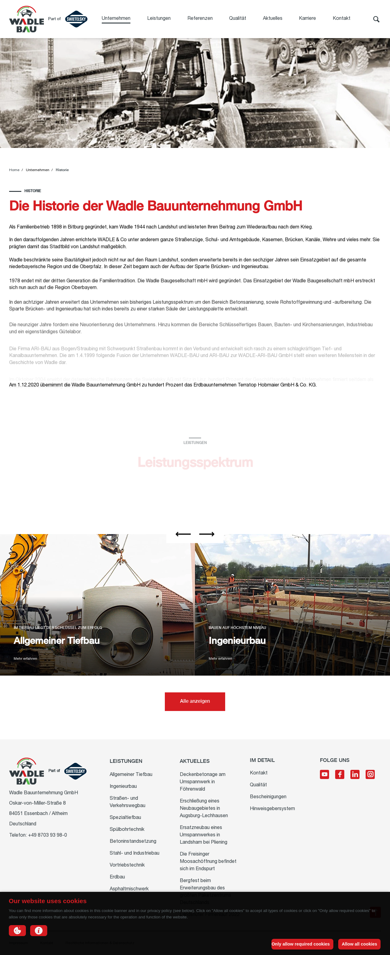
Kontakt (341, 18)
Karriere (307, 18)
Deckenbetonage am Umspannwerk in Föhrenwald (202, 782)
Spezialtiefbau (125, 818)
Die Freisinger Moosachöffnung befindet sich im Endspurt (208, 862)
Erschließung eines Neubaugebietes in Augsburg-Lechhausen (204, 809)
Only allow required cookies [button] (300, 944)
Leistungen (159, 18)
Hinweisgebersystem (272, 809)
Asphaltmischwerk (129, 889)
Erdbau (117, 877)
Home (14, 170)
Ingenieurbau (123, 786)
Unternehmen (116, 18)
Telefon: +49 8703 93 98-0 (38, 835)
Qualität (237, 18)
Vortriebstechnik (127, 865)
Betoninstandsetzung (133, 841)
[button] (17, 930)
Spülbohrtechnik (127, 830)
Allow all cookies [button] (359, 944)
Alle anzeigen (195, 701)
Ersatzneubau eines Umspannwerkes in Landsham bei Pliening (203, 835)
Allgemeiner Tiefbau (131, 775)
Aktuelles (272, 18)
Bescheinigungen (268, 797)
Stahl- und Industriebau (134, 853)
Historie (62, 170)
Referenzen (200, 18)
